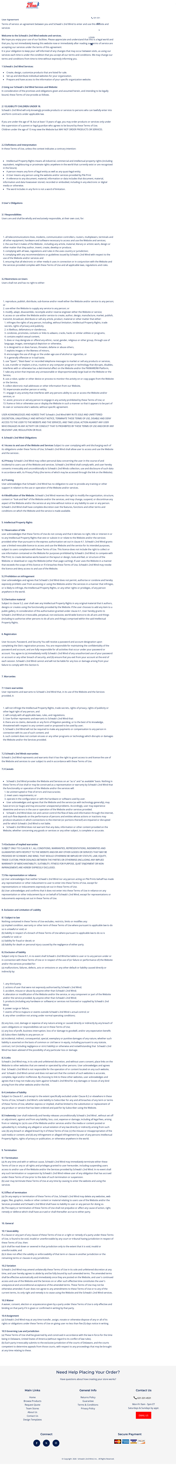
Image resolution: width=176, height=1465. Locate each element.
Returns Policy (88, 1397)
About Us (32, 1412)
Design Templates (32, 1420)
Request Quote (32, 1405)
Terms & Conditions (88, 1405)
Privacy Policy (88, 1409)
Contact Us (32, 1416)
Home (32, 1397)
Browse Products (32, 1401)
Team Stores (32, 1409)
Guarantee (88, 1401)
